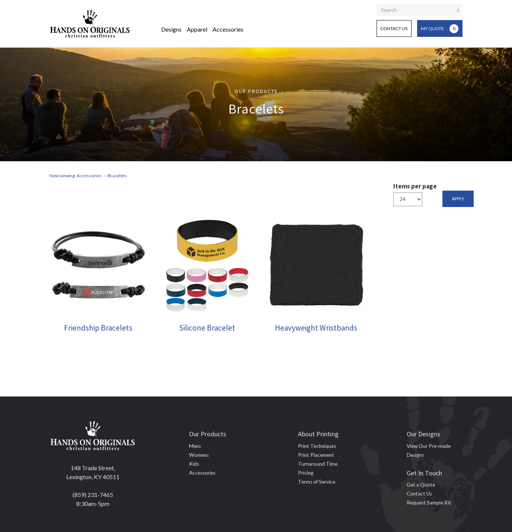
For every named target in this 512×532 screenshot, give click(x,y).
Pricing (305, 473)
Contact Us (393, 28)
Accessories (227, 29)
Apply (458, 198)
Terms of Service (316, 482)
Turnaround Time (317, 464)
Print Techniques (317, 446)
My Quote (439, 28)
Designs (171, 29)
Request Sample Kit (429, 503)
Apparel (197, 29)
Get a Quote (421, 485)
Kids (194, 464)
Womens (199, 455)
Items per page (415, 185)
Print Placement (316, 455)
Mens (195, 446)
